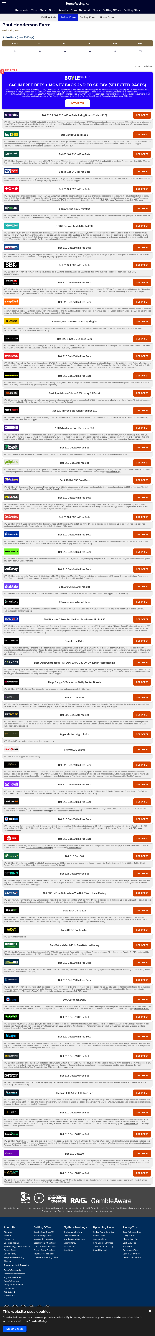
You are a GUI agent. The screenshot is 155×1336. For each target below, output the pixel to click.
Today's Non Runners (13, 1284)
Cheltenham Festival (72, 1232)
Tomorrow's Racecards (14, 1274)
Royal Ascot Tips (130, 1250)
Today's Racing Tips (132, 1232)
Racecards (21, 10)
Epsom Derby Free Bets (44, 1250)
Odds (52, 10)
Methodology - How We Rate (17, 1246)
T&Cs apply (137, 828)
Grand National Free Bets (45, 1246)
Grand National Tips (132, 1257)
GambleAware (122, 1208)
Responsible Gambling (14, 1257)
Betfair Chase (99, 1235)
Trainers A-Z (9, 1295)
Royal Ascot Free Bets (44, 1254)
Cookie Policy (10, 1254)
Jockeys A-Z (9, 1292)
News (96, 10)
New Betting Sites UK (43, 1239)
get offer (142, 115)
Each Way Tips (129, 1243)
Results (63, 10)
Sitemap (7, 1261)
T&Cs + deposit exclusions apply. (39, 811)
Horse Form (107, 17)
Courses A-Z (9, 1288)
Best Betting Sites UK (43, 1235)
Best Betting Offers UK (44, 1232)
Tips (33, 10)
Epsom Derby (69, 1243)
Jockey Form (88, 17)
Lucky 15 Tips (129, 1235)
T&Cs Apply (143, 92)
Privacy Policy (10, 1250)
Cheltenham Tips (130, 1239)
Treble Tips (128, 1246)
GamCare (110, 1208)
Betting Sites (132, 10)
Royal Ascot (68, 1250)
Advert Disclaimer (144, 66)
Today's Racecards (12, 1270)
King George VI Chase (103, 1243)
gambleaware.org (113, 472)
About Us (8, 1232)
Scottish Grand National (74, 1239)
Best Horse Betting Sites (45, 1243)
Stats (43, 10)
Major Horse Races (12, 1277)
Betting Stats (48, 17)
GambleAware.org (135, 439)
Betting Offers (111, 10)
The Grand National (72, 1235)
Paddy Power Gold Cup (103, 1232)
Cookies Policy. (38, 1321)
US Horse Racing (11, 1243)
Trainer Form (68, 17)
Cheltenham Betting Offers (46, 1257)
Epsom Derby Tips (131, 1254)
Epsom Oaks (69, 1246)
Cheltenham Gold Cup (103, 1246)
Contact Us (9, 1239)
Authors (7, 1235)
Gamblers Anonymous (140, 1208)
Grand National (80, 10)
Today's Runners (11, 1281)
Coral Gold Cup (100, 1239)
